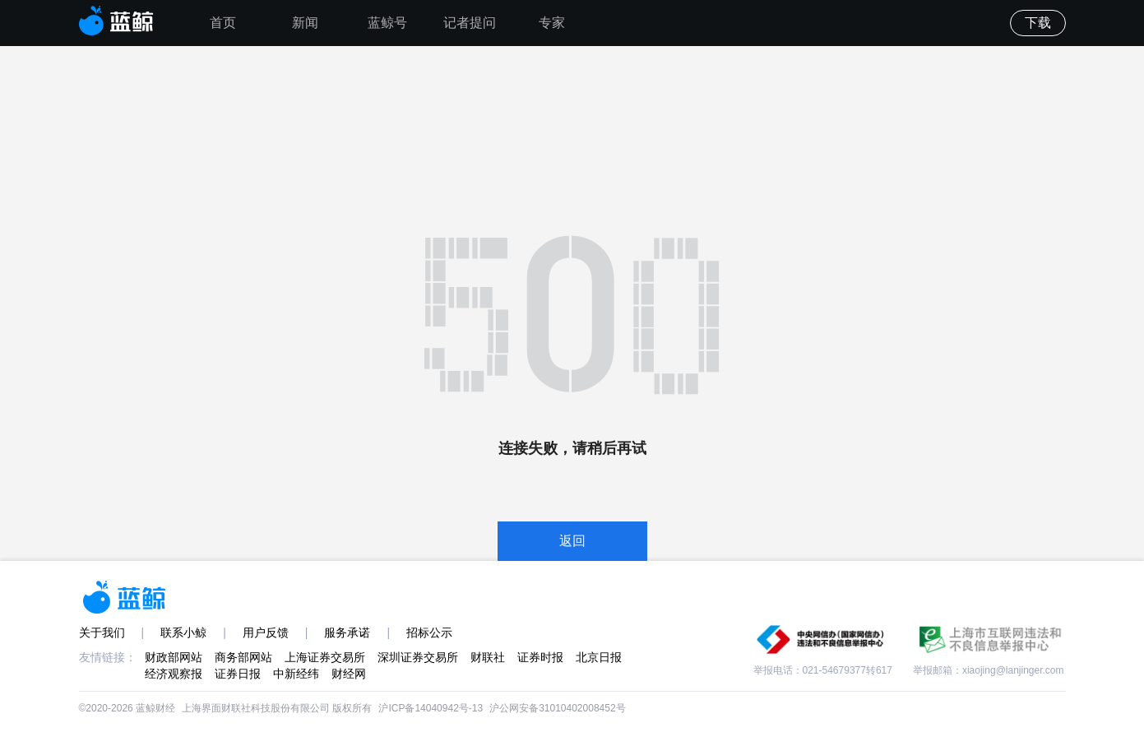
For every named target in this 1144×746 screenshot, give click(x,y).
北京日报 (599, 657)
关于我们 (102, 632)
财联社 (487, 657)
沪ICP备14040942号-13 (430, 708)
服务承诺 (347, 632)
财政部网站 (173, 657)
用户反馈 (266, 632)
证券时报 (540, 657)
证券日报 (238, 673)
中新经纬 (296, 673)
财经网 (348, 673)
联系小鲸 (183, 632)
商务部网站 (243, 657)
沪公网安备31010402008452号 (557, 708)
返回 (572, 541)
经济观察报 (173, 673)
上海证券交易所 (325, 657)
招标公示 (429, 632)
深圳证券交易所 (417, 657)
